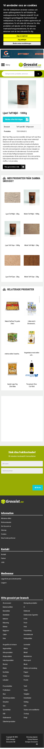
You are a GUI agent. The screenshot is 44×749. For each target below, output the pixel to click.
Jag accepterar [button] (22, 36)
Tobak (26, 690)
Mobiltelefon (28, 656)
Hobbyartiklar (28, 638)
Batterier (5, 619)
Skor (4, 694)
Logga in (4, 583)
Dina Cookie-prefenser (8, 538)
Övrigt (25, 717)
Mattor (26, 648)
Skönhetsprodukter (9, 698)
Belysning (6, 623)
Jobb (2, 562)
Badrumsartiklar (8, 607)
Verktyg (26, 702)
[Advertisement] (23, 419)
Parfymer (27, 676)
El (24, 607)
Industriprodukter (8, 660)
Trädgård (26, 694)
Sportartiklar (7, 710)
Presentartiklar (7, 686)
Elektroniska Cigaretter (31, 615)
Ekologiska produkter (30, 603)
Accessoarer (7, 603)
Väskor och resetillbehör (31, 710)
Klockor (5, 664)
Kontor (5, 676)
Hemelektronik (28, 634)
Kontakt (3, 554)
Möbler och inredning (30, 668)
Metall (26, 652)
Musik (25, 664)
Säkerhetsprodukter (9, 721)
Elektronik (27, 611)
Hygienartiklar (7, 648)
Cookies (3, 534)
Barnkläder (6, 615)
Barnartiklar (6, 611)
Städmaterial (7, 717)
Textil (25, 686)
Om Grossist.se (6, 526)
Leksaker (5, 680)
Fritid (25, 627)
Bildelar (5, 627)
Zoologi (26, 714)
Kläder (5, 668)
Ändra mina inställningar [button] (22, 43)
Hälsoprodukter (8, 652)
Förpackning (27, 630)
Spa (4, 706)
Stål (4, 714)
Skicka (38, 487)
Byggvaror (6, 630)
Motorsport (27, 660)
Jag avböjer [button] (22, 40)
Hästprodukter (7, 656)
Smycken (6, 702)
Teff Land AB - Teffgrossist (25, 127)
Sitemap (3, 530)
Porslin (26, 680)
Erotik (25, 619)
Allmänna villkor (6, 518)
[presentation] (30, 479)
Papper (26, 672)
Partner (3, 558)
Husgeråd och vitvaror (10, 644)
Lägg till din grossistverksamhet (11, 579)
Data (4, 638)
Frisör (25, 623)
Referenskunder (6, 522)
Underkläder (27, 698)
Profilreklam (6, 690)
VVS (25, 706)
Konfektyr (6, 672)
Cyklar (5, 634)
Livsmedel (27, 644)
